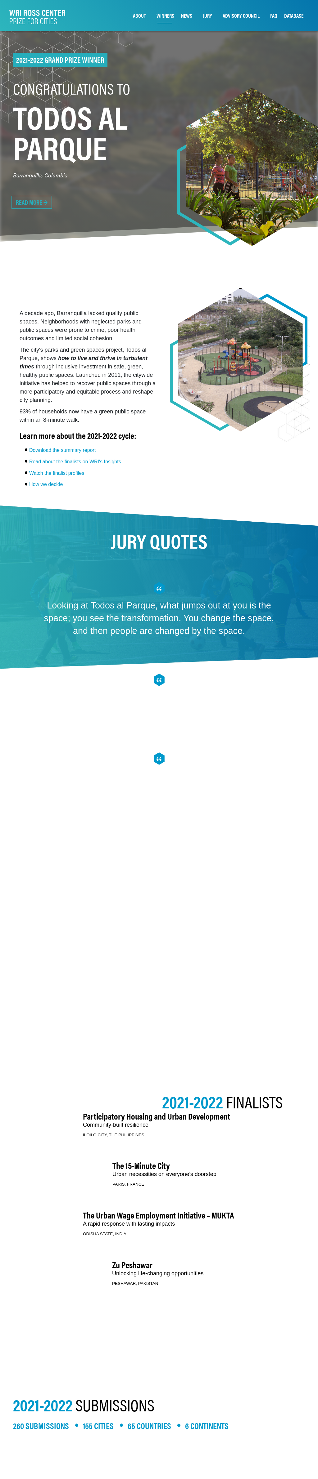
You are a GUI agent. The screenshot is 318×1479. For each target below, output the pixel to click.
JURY (207, 15)
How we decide (46, 484)
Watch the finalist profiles (56, 473)
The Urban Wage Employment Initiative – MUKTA (158, 1215)
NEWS (186, 15)
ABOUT (139, 15)
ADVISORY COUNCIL (241, 15)
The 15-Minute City (141, 1165)
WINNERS (165, 15)
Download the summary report (62, 450)
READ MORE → (32, 202)
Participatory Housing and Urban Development (156, 1116)
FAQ (273, 15)
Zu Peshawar (132, 1264)
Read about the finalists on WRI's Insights (75, 461)
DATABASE (293, 15)
